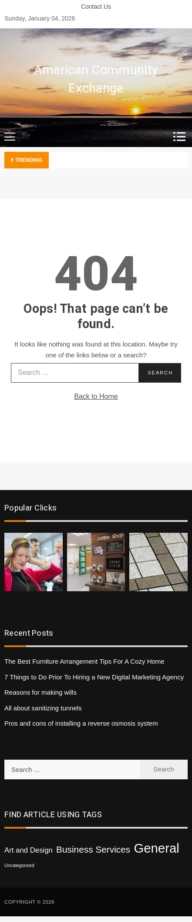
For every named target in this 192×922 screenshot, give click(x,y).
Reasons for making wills (40, 692)
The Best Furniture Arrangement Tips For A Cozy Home (84, 661)
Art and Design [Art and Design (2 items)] (28, 850)
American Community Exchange (96, 79)
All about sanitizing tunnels (43, 708)
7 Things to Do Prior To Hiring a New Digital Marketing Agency (94, 677)
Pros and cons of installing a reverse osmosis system (81, 723)
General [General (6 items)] (156, 848)
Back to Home (96, 396)
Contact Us (96, 6)
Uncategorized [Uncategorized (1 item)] (19, 865)
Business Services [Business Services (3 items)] (93, 849)
